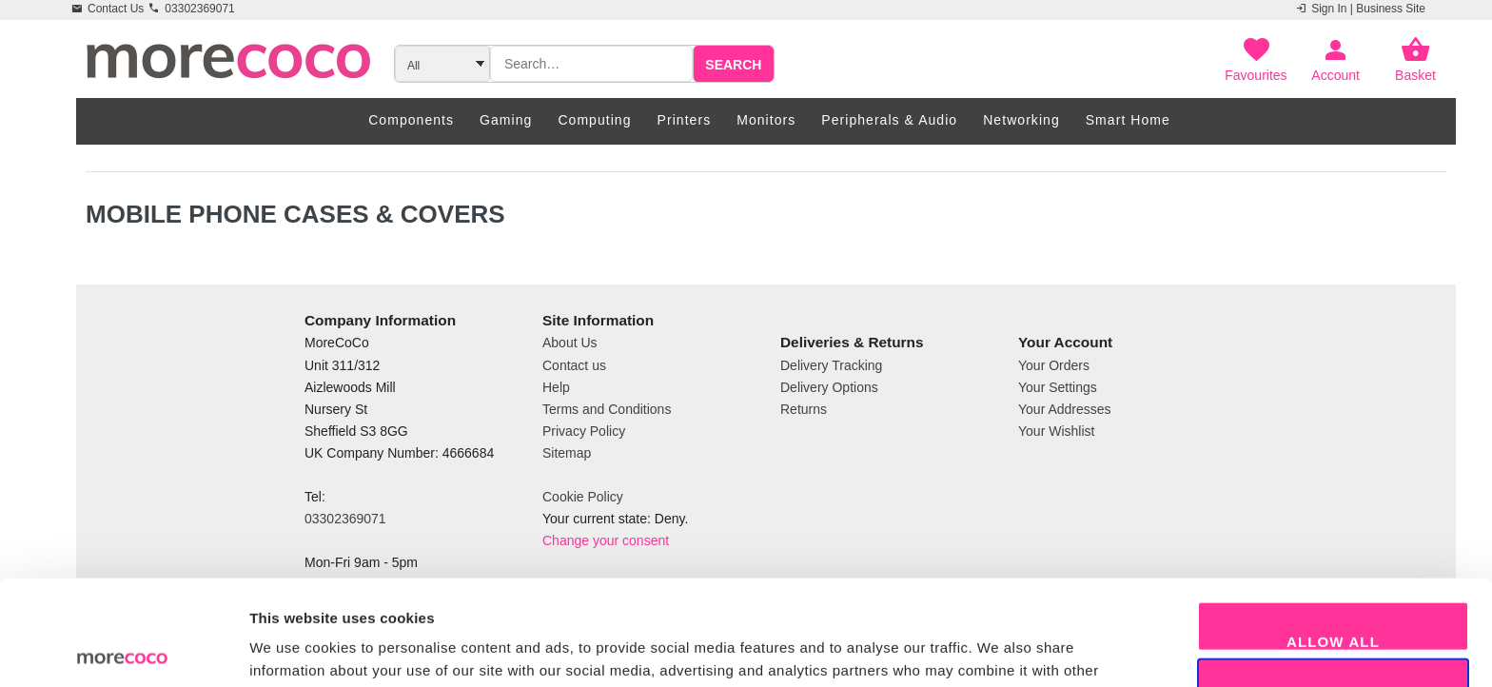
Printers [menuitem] (685, 120)
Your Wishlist (1056, 431)
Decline (1333, 650)
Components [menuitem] (411, 120)
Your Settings (1057, 387)
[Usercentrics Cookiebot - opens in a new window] (123, 650)
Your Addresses (1064, 409)
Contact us (574, 365)
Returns (803, 409)
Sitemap (566, 453)
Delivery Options (829, 387)
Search (733, 64)
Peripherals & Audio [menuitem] (889, 120)
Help (556, 387)
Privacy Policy (583, 431)
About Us (570, 342)
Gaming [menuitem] (506, 120)
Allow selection (1333, 593)
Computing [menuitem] (594, 120)
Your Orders (1054, 365)
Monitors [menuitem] (765, 120)
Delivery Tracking (831, 365)
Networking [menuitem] (1021, 120)
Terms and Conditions (606, 409)
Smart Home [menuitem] (1128, 120)
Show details (998, 649)
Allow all (1333, 536)
